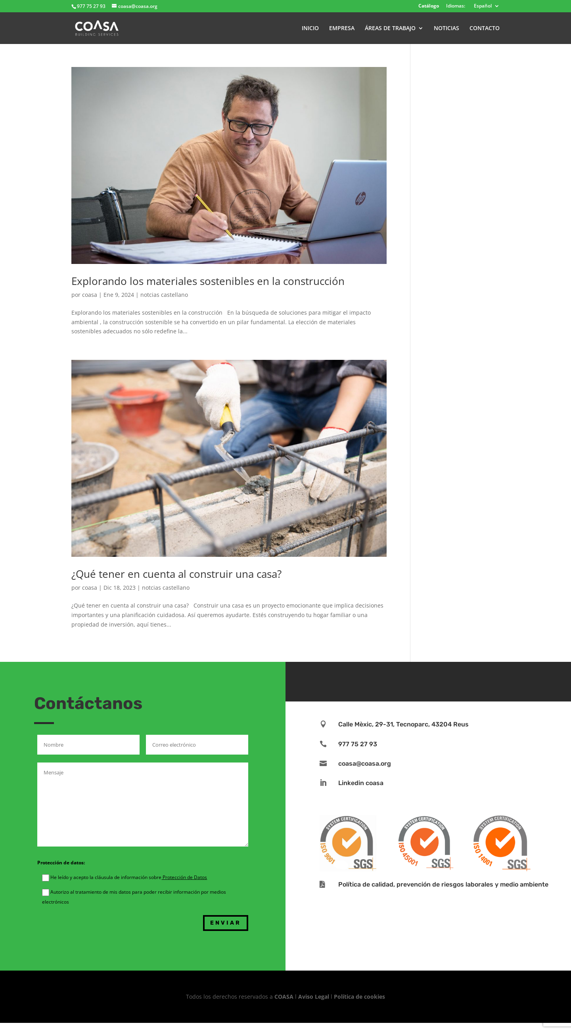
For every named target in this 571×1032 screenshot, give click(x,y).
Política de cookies (359, 996)
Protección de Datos (184, 877)
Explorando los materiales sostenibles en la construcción (208, 281)
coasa (89, 294)
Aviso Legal (313, 996)
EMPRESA (341, 28)
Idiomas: (455, 6)
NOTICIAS (446, 28)
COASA (284, 996)
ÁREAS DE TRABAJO (390, 28)
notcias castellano (164, 294)
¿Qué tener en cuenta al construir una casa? (176, 574)
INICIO (310, 28)
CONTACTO (484, 28)
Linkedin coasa (360, 783)
